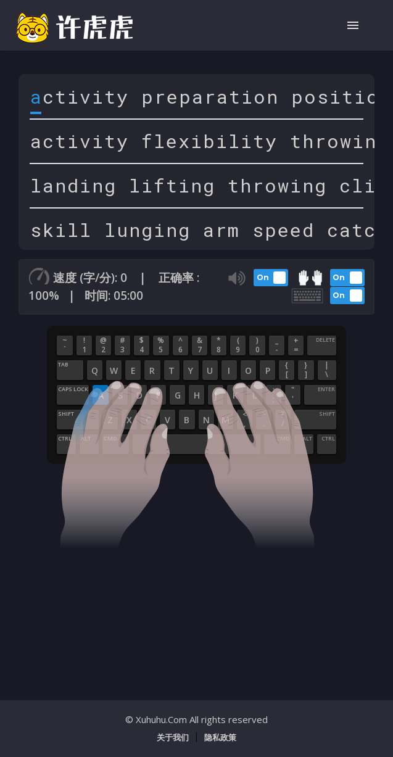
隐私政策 (220, 737)
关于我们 (173, 737)
